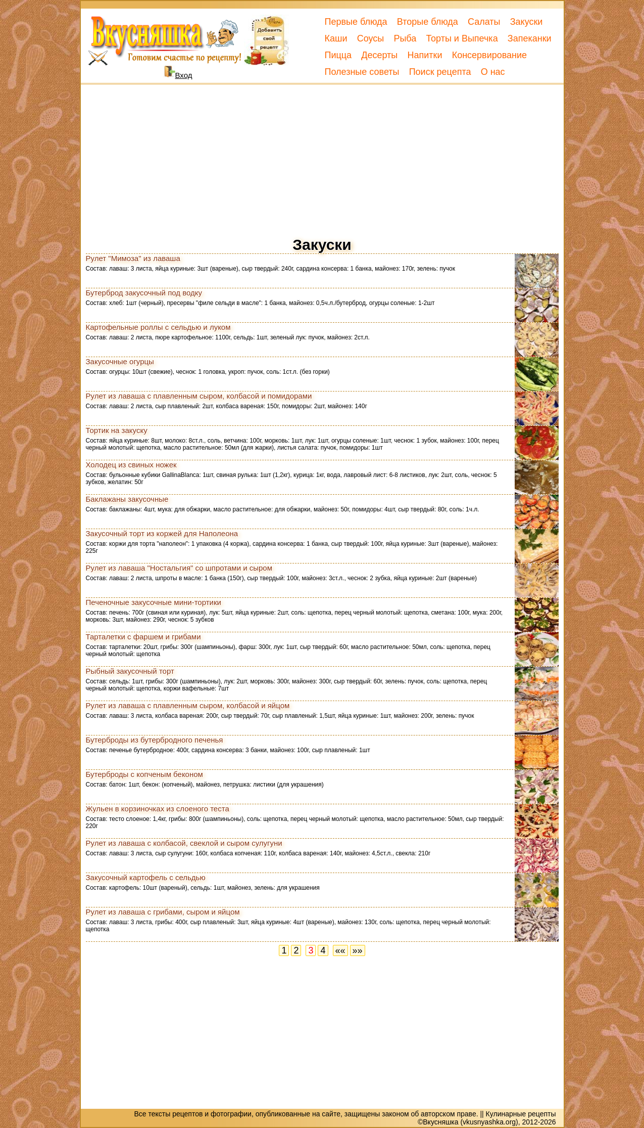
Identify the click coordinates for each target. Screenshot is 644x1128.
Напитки (424, 55)
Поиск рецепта (440, 72)
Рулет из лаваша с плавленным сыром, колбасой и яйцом (188, 705)
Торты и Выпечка (462, 38)
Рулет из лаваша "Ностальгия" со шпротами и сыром (179, 567)
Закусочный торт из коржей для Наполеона (162, 533)
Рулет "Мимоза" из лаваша (133, 258)
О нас (493, 72)
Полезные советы (362, 72)
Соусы (370, 38)
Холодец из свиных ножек (131, 464)
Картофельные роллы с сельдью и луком (158, 327)
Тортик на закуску (116, 430)
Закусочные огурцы (120, 361)
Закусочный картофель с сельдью (146, 877)
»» (358, 950)
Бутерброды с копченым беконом (144, 774)
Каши (336, 38)
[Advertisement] (322, 158)
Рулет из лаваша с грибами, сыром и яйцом (163, 911)
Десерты (379, 55)
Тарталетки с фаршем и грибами (143, 636)
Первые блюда (356, 22)
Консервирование (489, 55)
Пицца (338, 55)
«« (340, 950)
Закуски (526, 22)
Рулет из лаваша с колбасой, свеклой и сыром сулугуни (184, 843)
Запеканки (530, 38)
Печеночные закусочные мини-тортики (153, 602)
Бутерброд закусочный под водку (144, 292)
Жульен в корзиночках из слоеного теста (157, 808)
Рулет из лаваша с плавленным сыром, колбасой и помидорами (199, 396)
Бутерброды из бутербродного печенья (154, 739)
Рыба (404, 38)
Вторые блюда (427, 22)
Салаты (484, 22)
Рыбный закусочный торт (130, 671)
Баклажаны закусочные (127, 499)
